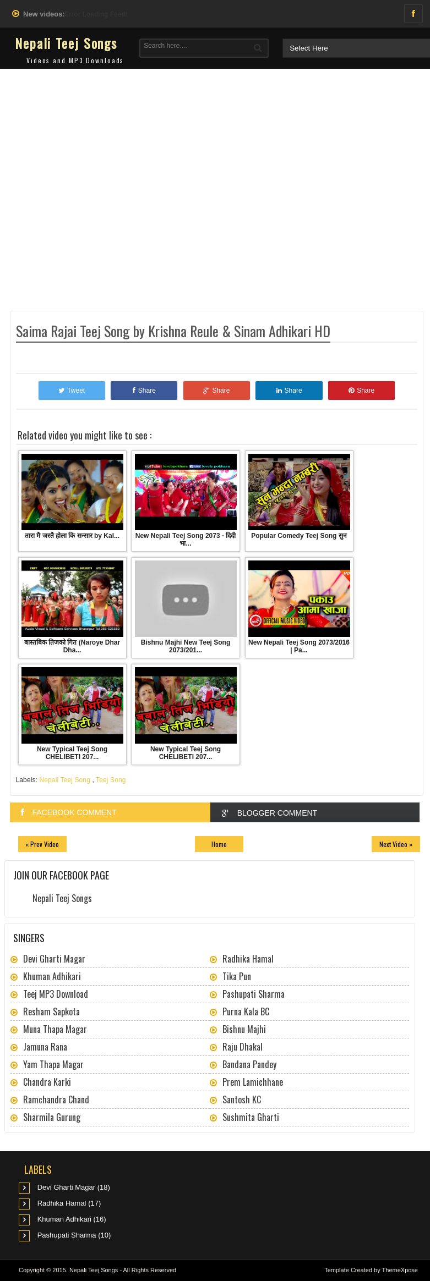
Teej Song (111, 780)
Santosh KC (241, 1099)
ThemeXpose (400, 1270)
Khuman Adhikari (52, 976)
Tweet (71, 390)
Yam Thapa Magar (53, 1064)
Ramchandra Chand (56, 1099)
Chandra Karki (47, 1081)
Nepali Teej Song (65, 780)
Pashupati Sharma (253, 993)
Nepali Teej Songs (66, 43)
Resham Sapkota (51, 1011)
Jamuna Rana (45, 1046)
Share (144, 390)
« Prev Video (42, 844)
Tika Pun (236, 976)
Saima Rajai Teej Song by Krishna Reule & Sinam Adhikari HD (173, 331)
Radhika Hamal (248, 958)
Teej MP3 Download (55, 993)
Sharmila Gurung (51, 1117)
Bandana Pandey (249, 1064)
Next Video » (395, 844)
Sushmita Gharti (250, 1117)
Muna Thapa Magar (55, 1029)
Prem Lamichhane (252, 1081)
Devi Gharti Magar (54, 958)
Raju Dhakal (242, 1046)
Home (219, 844)
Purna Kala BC (245, 1011)
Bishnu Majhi (244, 1029)
